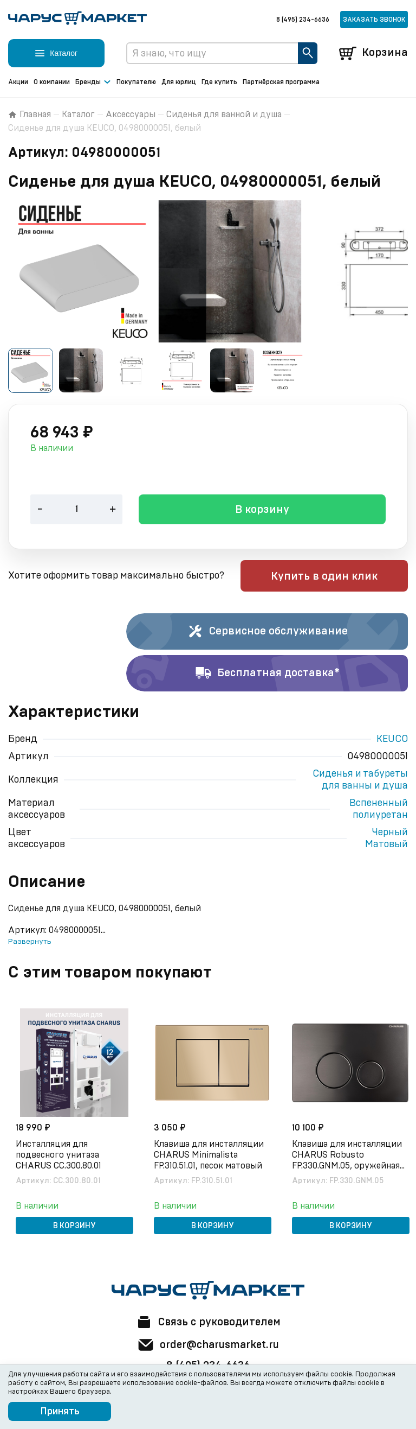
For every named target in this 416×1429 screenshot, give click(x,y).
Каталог (78, 114)
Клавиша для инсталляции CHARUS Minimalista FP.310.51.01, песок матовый (210, 1155)
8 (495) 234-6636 (302, 19)
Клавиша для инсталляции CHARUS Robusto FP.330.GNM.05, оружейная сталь (348, 1155)
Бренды (93, 82)
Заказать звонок (374, 19)
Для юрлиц (178, 82)
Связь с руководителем (208, 1322)
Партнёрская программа (281, 82)
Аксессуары (130, 114)
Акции (18, 82)
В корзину (262, 510)
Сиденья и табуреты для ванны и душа (360, 780)
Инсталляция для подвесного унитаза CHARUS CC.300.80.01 (59, 1155)
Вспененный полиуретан (378, 810)
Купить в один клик (338, 576)
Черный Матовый (386, 839)
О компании (52, 82)
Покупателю (136, 82)
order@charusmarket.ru (208, 1345)
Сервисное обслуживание (267, 632)
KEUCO (392, 740)
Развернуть (29, 942)
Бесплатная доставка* (267, 674)
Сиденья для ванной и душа (224, 114)
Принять (60, 1412)
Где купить (219, 82)
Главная (29, 114)
